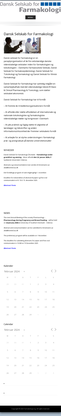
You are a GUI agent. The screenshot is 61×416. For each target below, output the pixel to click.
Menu (30, 17)
